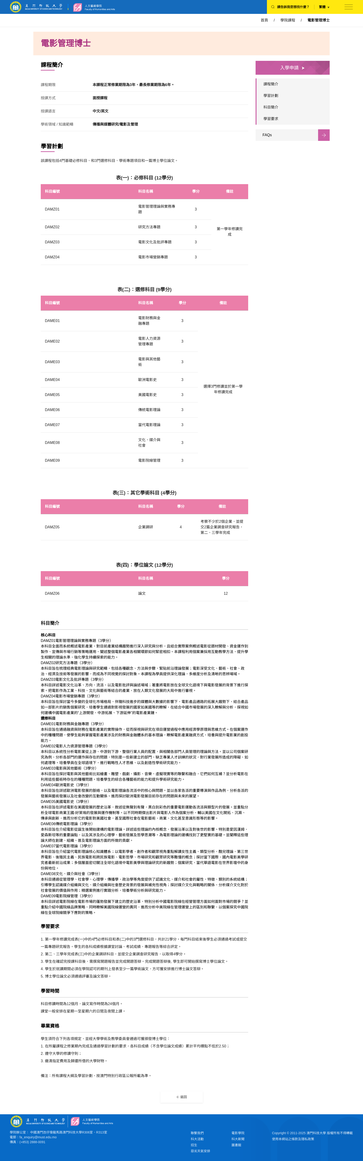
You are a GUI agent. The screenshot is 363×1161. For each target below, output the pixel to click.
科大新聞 (238, 1139)
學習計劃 (270, 96)
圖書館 (236, 1145)
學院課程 (287, 20)
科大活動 (197, 1139)
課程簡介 (270, 84)
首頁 (264, 20)
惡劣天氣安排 (200, 1151)
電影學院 (238, 1133)
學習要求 (270, 119)
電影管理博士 (318, 20)
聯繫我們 (197, 1133)
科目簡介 (270, 107)
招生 (194, 1145)
